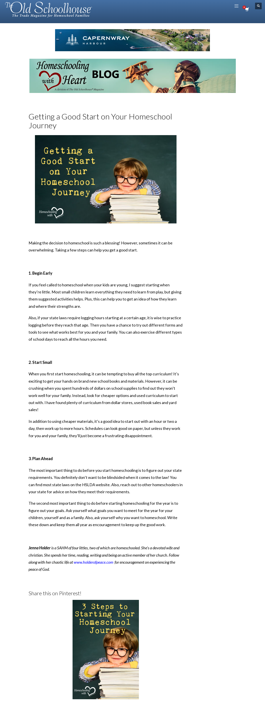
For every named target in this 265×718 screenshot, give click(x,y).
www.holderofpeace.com (93, 562)
